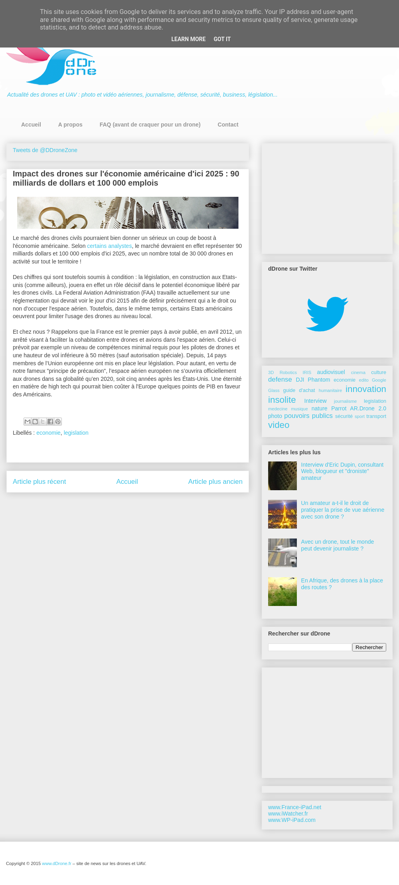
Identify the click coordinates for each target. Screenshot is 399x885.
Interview (315, 401)
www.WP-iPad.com (292, 820)
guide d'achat (299, 390)
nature (320, 408)
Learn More (188, 39)
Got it (222, 39)
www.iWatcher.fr (288, 813)
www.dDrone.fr (57, 863)
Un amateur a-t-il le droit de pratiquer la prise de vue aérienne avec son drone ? (343, 510)
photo (275, 416)
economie (48, 433)
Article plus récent (39, 481)
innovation (366, 389)
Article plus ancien (215, 481)
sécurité (344, 416)
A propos (70, 124)
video (279, 425)
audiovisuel (331, 372)
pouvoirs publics (308, 416)
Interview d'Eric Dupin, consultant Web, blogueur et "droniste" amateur (342, 471)
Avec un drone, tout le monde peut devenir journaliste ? (337, 545)
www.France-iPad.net (294, 807)
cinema (358, 372)
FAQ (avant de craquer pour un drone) (150, 124)
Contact (228, 124)
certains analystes (109, 246)
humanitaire (330, 390)
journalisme (345, 401)
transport (376, 416)
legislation (76, 433)
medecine (278, 408)
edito (364, 380)
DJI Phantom (313, 379)
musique (299, 408)
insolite (282, 400)
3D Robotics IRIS (289, 372)
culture (378, 372)
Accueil (31, 124)
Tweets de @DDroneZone (45, 150)
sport (360, 416)
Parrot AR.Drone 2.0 (358, 408)
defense (280, 379)
